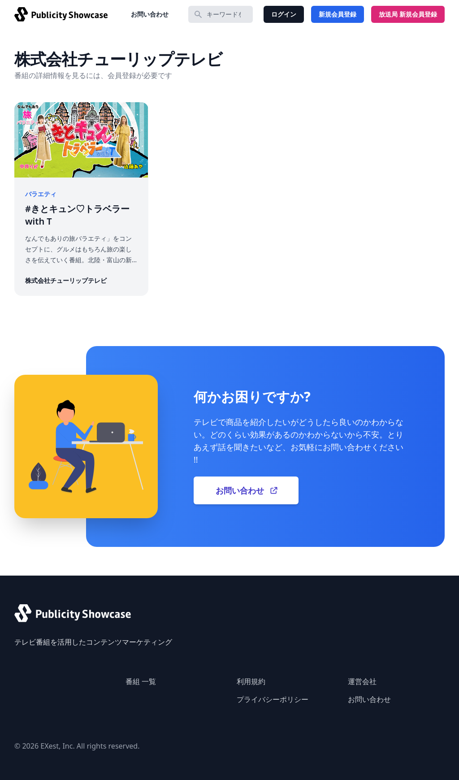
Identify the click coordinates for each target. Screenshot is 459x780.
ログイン (283, 14)
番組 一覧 (141, 681)
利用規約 (251, 681)
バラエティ (40, 194)
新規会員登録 (337, 14)
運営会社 (362, 681)
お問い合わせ (150, 14)
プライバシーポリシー (272, 699)
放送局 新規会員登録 (408, 14)
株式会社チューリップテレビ (66, 280)
